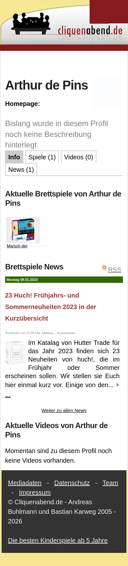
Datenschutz (72, 482)
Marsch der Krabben (23, 236)
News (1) (21, 169)
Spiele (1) (42, 157)
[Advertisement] (64, 64)
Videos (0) (78, 157)
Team (110, 482)
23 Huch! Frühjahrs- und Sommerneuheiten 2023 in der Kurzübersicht (50, 307)
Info (14, 157)
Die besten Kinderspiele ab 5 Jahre (58, 540)
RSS (114, 269)
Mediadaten (25, 482)
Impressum (35, 492)
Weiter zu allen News (64, 410)
